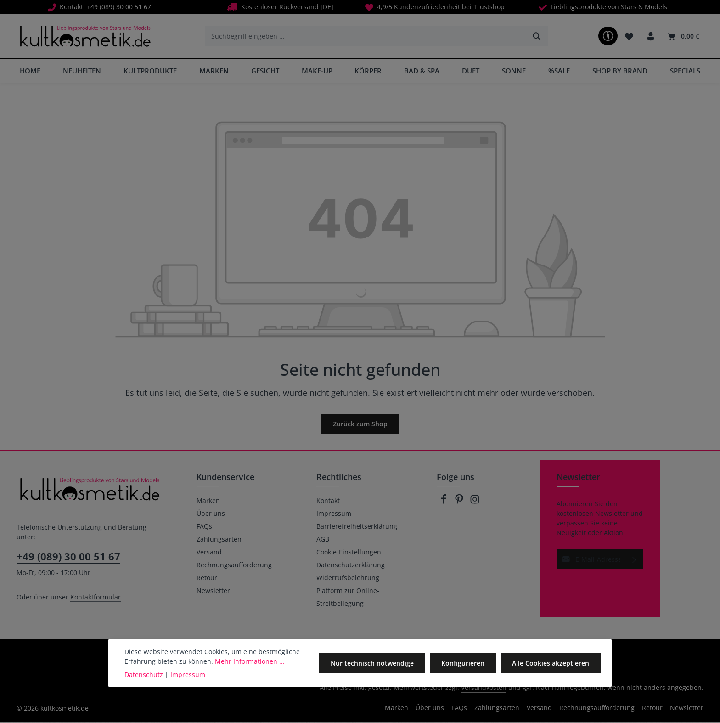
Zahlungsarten (219, 540)
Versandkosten (483, 688)
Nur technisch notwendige (374, 663)
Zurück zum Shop (360, 425)
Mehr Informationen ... (250, 661)
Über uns (211, 514)
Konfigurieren (464, 663)
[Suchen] (536, 37)
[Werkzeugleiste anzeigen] (607, 36)
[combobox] (365, 37)
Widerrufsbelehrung (347, 579)
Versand (209, 553)
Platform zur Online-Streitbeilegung (347, 598)
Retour (207, 579)
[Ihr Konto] (650, 37)
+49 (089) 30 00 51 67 (68, 558)
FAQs (204, 527)
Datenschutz (143, 674)
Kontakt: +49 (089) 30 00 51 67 (99, 6)
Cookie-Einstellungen (348, 553)
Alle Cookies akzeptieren (551, 663)
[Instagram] (475, 503)
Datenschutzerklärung (350, 566)
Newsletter (213, 591)
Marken (208, 501)
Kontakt (328, 501)
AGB (322, 540)
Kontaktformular (95, 598)
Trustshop (489, 6)
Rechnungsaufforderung (234, 566)
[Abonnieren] (634, 560)
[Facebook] (444, 503)
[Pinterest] (460, 503)
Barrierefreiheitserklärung (356, 527)
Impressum (333, 514)
